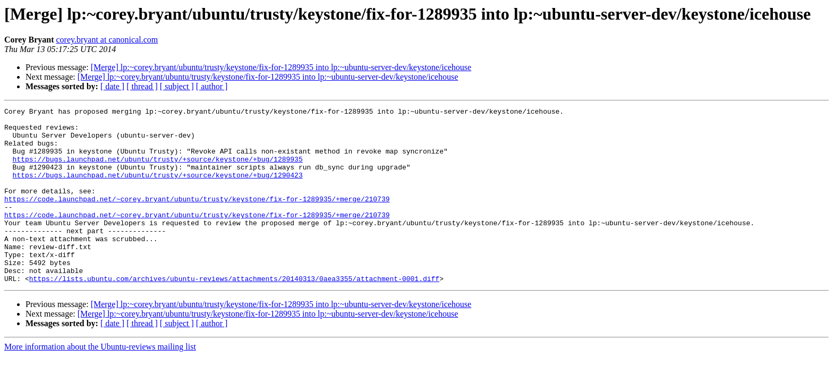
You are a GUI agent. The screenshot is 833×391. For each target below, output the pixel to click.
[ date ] (112, 86)
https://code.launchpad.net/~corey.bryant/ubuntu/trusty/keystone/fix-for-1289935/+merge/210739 (196, 218)
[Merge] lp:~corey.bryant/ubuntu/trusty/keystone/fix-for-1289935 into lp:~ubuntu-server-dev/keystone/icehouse (281, 67)
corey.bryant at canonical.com (107, 39)
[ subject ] (177, 86)
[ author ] (212, 86)
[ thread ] (142, 86)
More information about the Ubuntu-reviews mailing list (100, 381)
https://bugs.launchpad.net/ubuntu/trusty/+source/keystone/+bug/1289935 (158, 170)
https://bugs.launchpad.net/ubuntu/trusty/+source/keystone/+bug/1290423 (158, 189)
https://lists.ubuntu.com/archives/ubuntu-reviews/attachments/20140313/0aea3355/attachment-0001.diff (234, 313)
